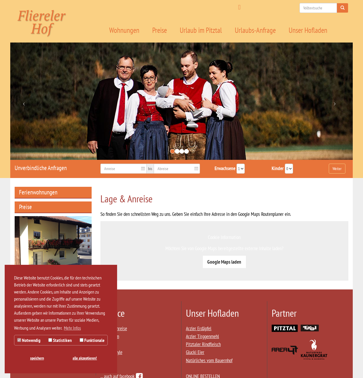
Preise (159, 30)
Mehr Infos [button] (72, 328)
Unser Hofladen (308, 30)
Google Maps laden (224, 262)
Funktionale (92, 340)
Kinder (278, 168)
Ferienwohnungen (38, 192)
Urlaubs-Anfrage (255, 30)
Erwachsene (225, 168)
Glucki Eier (195, 352)
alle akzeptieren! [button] (85, 358)
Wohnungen (124, 30)
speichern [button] (37, 358)
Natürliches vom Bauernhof (209, 360)
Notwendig (28, 340)
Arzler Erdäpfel (198, 328)
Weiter (337, 168)
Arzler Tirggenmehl (202, 336)
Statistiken (60, 340)
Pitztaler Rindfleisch (203, 344)
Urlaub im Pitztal (201, 30)
